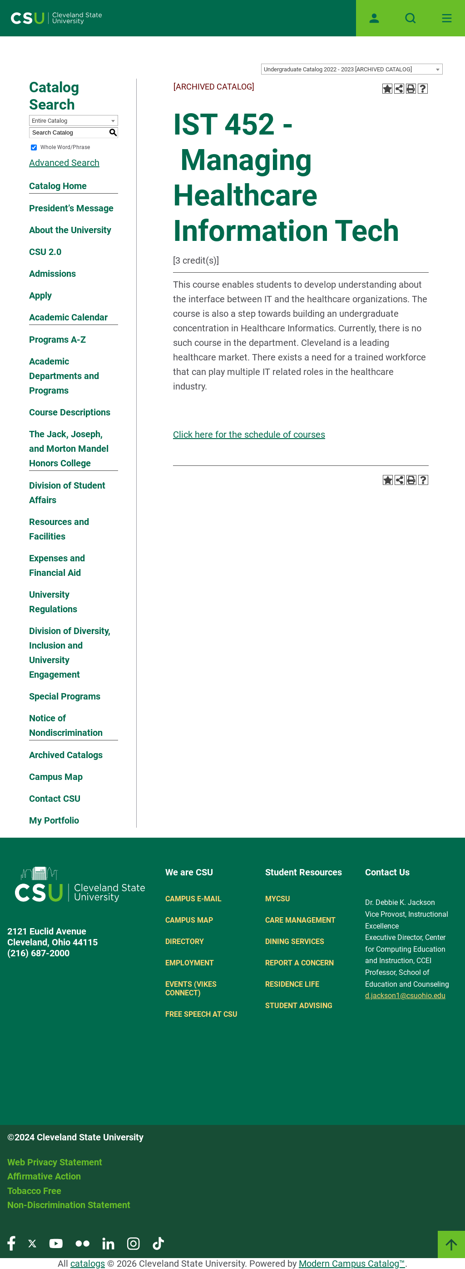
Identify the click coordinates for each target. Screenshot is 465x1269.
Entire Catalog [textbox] (49, 120)
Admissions (52, 273)
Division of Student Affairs (67, 492)
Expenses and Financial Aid (57, 565)
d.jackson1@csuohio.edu (405, 995)
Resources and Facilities (59, 529)
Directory (184, 941)
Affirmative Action (44, 1176)
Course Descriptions (69, 412)
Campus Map (56, 776)
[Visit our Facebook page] (11, 1243)
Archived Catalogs (66, 754)
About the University (70, 230)
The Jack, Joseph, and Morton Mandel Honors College (69, 449)
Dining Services (294, 941)
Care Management (300, 920)
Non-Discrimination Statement (68, 1204)
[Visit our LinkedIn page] (108, 1243)
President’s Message (71, 208)
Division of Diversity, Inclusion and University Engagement (69, 652)
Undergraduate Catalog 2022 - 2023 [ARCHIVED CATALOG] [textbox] (338, 69)
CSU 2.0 (45, 251)
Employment (189, 963)
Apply (40, 295)
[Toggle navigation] (447, 18)
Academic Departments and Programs (64, 376)
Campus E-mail (193, 898)
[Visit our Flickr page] (82, 1243)
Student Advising (298, 1005)
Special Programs (64, 696)
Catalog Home (58, 185)
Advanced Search (64, 162)
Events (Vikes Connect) (191, 988)
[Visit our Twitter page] (32, 1243)
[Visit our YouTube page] (56, 1243)
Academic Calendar (68, 317)
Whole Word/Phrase (65, 147)
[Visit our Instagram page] (133, 1243)
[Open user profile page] (374, 18)
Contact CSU (54, 798)
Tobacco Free (34, 1190)
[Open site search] (410, 18)
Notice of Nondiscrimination (66, 725)
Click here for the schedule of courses (249, 434)
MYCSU (277, 898)
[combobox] (352, 69)
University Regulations (53, 602)
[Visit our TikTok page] (158, 1243)
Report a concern (299, 963)
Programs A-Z (57, 339)
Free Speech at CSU (201, 1014)
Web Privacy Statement (54, 1162)
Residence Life (292, 984)
